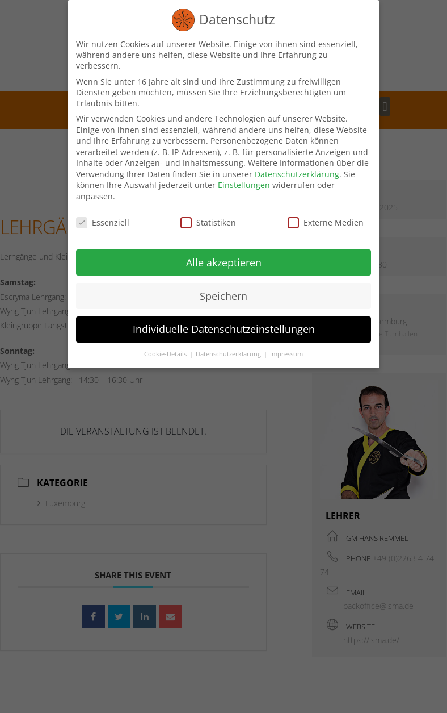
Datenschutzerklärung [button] (229, 353)
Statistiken (208, 220)
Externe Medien (326, 220)
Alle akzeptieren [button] (224, 261)
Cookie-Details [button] (166, 353)
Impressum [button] (286, 353)
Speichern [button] (223, 294)
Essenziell (102, 220)
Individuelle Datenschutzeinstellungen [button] (224, 328)
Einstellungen (244, 183)
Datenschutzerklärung (297, 172)
